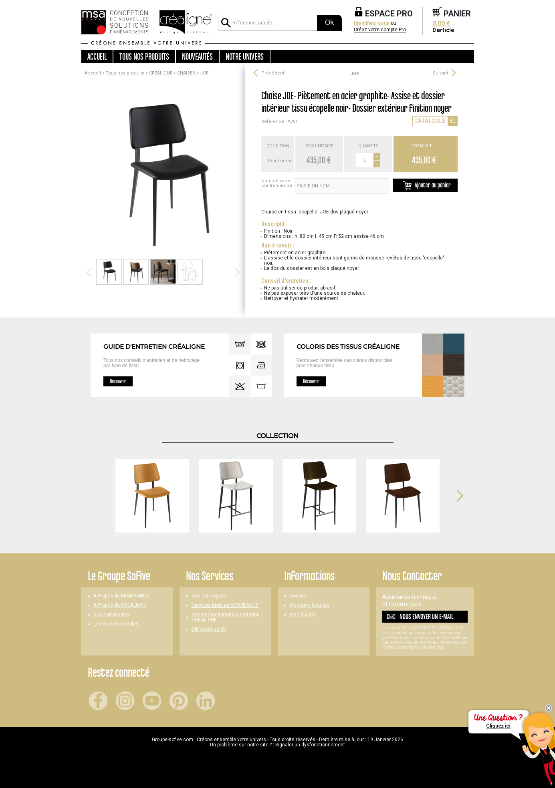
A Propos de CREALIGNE (119, 605)
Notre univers (245, 56)
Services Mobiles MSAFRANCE (225, 605)
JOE (204, 73)
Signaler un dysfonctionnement (310, 745)
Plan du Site (303, 614)
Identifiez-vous (372, 23)
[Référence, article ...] (267, 23)
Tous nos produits (125, 73)
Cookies (299, 596)
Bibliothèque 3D (209, 629)
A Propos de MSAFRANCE (121, 596)
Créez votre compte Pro (380, 29)
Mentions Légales (309, 605)
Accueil (97, 56)
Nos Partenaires (111, 614)
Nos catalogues (209, 596)
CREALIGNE (160, 73)
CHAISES (186, 73)
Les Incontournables (116, 624)
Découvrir (118, 381)
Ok (329, 22)
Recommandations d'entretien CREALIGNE (226, 617)
